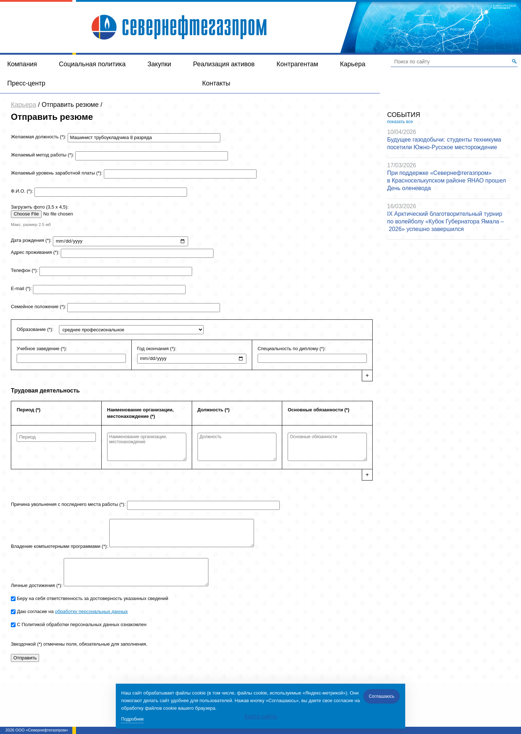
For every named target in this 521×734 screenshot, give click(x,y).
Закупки (159, 64)
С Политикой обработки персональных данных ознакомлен (82, 624)
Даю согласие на (72, 611)
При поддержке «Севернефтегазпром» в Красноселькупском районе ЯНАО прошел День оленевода (446, 180)
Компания (22, 64)
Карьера (352, 64)
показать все (400, 121)
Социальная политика (92, 64)
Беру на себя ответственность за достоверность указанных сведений (92, 598)
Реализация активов (224, 64)
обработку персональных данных (91, 611)
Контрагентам (297, 64)
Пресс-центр (26, 83)
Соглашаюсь (381, 696)
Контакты (216, 83)
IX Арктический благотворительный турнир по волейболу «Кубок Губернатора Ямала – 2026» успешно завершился (445, 221)
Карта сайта (260, 716)
